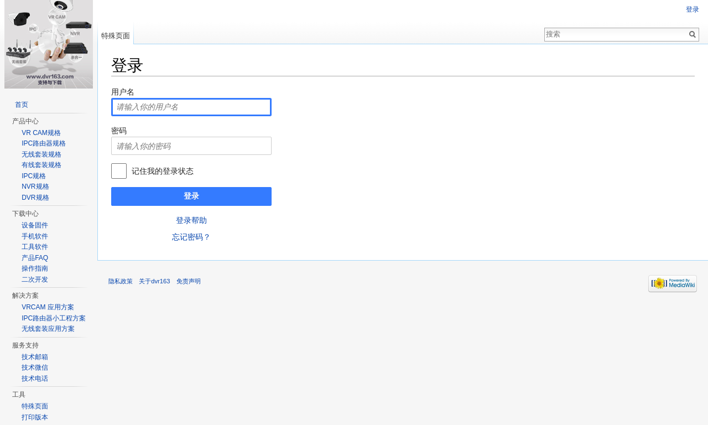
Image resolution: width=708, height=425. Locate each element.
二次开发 (35, 279)
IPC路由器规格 (44, 143)
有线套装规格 (41, 165)
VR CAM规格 (41, 133)
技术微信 (35, 367)
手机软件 (35, 236)
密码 (119, 130)
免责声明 (188, 281)
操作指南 (35, 268)
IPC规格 (34, 176)
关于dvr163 (154, 281)
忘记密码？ (191, 236)
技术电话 (35, 378)
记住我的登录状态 (163, 171)
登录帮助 (191, 220)
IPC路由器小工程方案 (54, 318)
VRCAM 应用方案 (48, 307)
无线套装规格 (41, 154)
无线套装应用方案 (48, 329)
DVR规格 (35, 197)
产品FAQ (35, 258)
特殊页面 (115, 36)
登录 (191, 195)
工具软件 (35, 247)
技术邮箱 (35, 357)
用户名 (122, 91)
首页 (21, 104)
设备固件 (35, 225)
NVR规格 (35, 186)
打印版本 (35, 417)
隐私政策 (120, 281)
